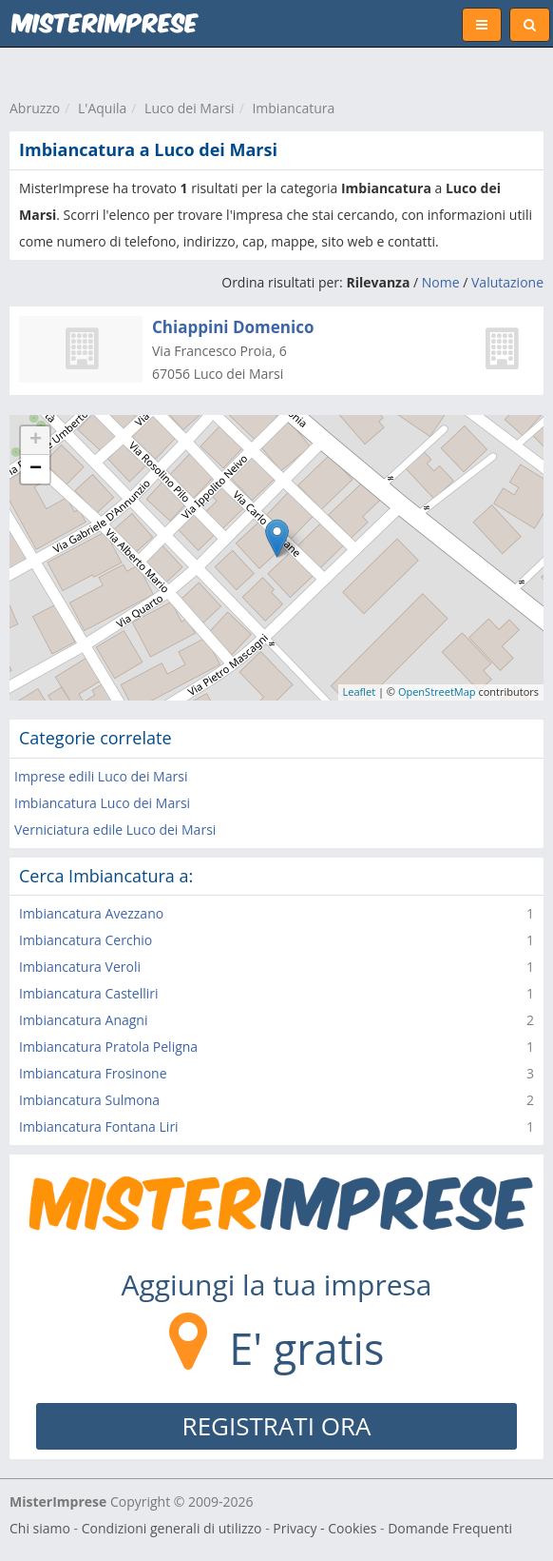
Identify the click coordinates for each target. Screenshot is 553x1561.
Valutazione (507, 282)
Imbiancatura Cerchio (85, 940)
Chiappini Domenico (233, 327)
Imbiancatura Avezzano (91, 913)
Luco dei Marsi (189, 108)
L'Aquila (102, 108)
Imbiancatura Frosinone (93, 1073)
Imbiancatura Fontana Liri (99, 1126)
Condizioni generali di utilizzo (172, 1528)
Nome (441, 282)
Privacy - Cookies (324, 1528)
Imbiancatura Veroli (80, 967)
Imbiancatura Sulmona (89, 1100)
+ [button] (35, 440)
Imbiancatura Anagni (83, 1020)
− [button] (35, 469)
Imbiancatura (293, 108)
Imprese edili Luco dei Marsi (100, 776)
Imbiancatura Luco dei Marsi (102, 803)
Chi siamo (40, 1528)
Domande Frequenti (450, 1528)
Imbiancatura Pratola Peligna (108, 1046)
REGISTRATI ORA (277, 1426)
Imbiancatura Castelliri (89, 993)
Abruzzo (35, 108)
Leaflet (359, 691)
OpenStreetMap (437, 691)
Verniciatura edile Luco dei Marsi (115, 829)
